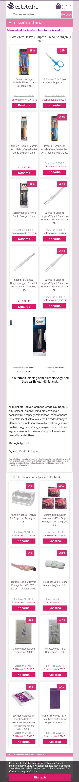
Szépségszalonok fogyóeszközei (21, 30)
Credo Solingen (28, 451)
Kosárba (24, 105)
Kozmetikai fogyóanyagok (48, 30)
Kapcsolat (40, 755)
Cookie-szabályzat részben (23, 771)
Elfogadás (39, 777)
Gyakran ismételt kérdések (24, 755)
